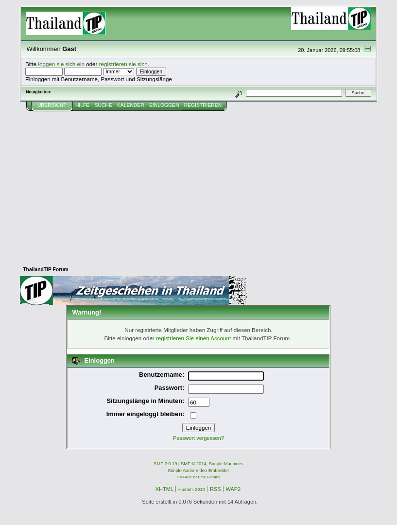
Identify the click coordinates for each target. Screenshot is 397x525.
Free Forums (209, 477)
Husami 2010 (191, 489)
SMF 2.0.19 (165, 463)
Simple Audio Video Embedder (198, 470)
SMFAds (184, 477)
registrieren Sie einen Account (193, 338)
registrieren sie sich (123, 64)
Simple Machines (226, 463)
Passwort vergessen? (198, 438)
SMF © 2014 (194, 463)
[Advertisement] (198, 184)
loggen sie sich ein (61, 64)
